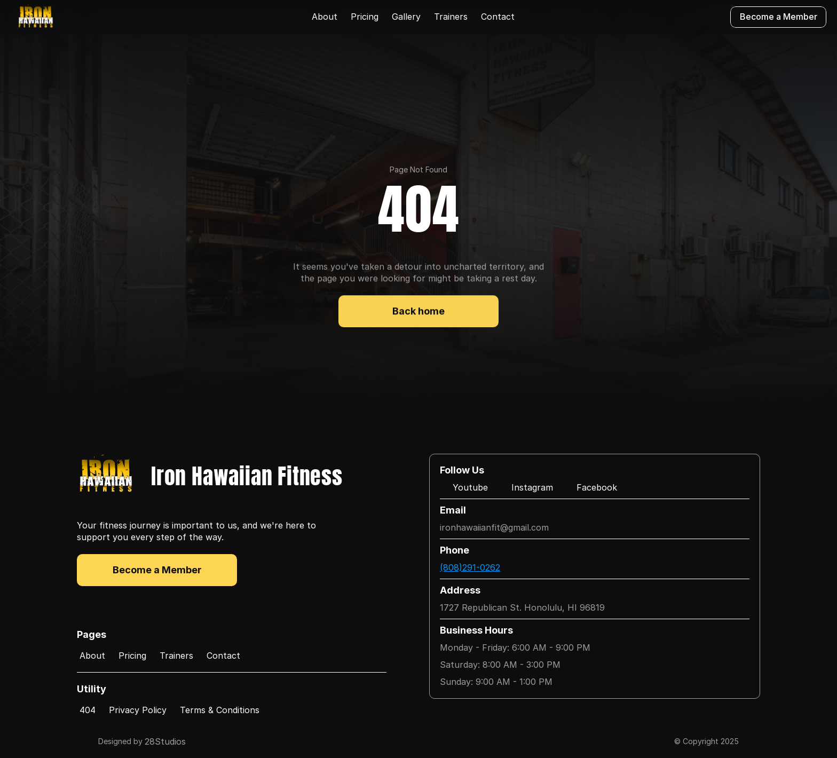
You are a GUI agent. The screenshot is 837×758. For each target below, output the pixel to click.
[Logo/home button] (36, 17)
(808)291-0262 (470, 567)
